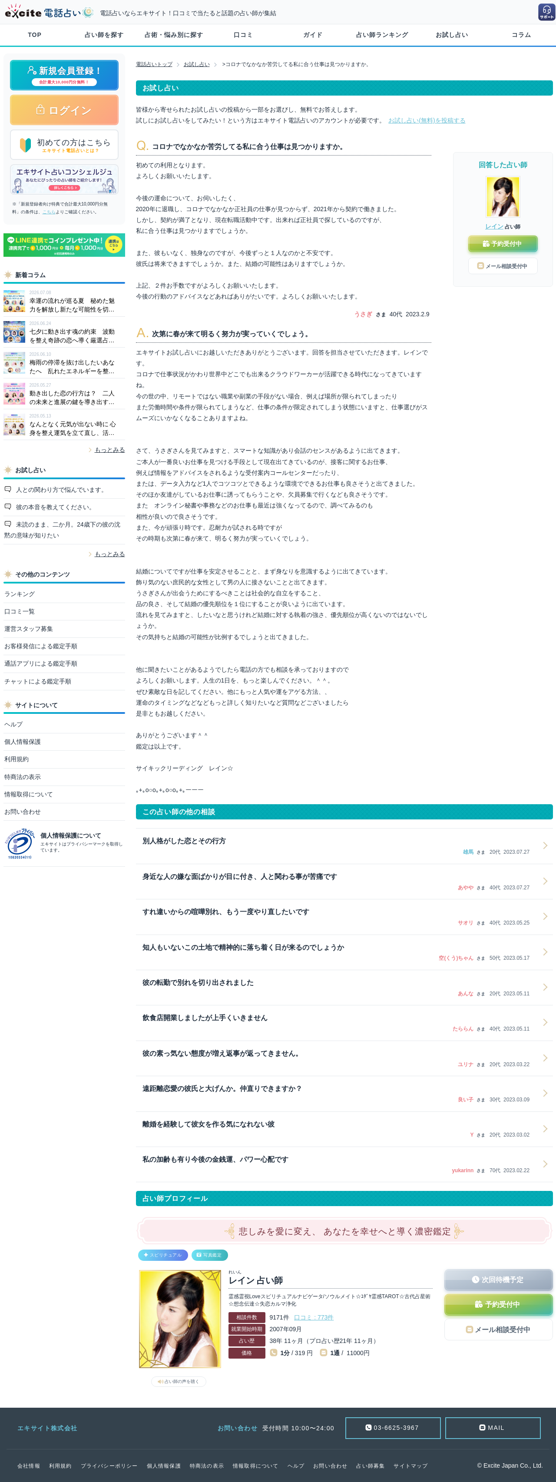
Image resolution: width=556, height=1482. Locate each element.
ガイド (313, 34)
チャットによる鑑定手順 (37, 681)
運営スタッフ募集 (28, 628)
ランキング (19, 593)
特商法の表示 (22, 776)
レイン (494, 226)
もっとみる (110, 449)
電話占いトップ (154, 64)
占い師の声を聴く (182, 1381)
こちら (49, 211)
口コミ (243, 34)
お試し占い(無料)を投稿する (426, 120)
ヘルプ (13, 724)
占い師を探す (104, 34)
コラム (521, 34)
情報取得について (28, 794)
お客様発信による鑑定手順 (40, 646)
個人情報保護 (22, 741)
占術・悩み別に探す (174, 34)
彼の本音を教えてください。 (54, 507)
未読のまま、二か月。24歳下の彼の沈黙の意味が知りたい (62, 530)
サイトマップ (411, 1466)
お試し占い (452, 34)
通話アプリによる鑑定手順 (40, 663)
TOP (35, 34)
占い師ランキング (382, 34)
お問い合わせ (22, 811)
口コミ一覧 (19, 611)
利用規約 (16, 759)
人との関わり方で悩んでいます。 (60, 489)
